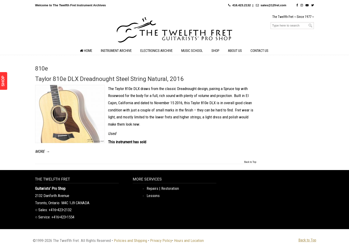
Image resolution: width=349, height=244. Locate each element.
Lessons (153, 195)
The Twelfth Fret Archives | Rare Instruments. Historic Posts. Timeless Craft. (174, 31)
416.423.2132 (241, 5)
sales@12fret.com (273, 5)
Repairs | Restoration (163, 188)
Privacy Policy (161, 240)
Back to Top (250, 162)
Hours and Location (189, 240)
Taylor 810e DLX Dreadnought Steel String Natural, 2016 (109, 78)
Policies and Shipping (130, 240)
